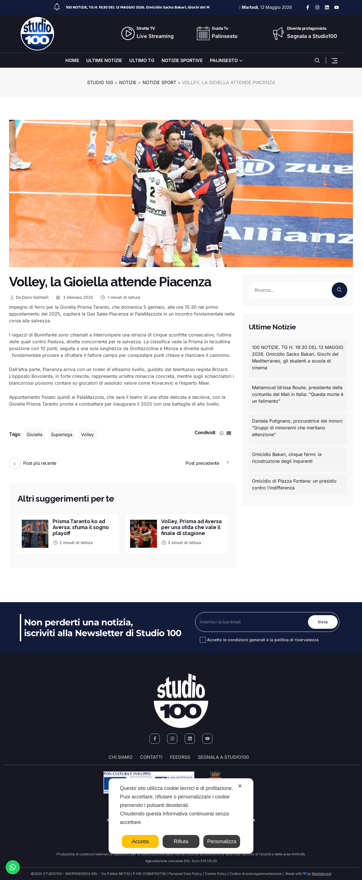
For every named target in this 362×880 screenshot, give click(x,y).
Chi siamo (120, 757)
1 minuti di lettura (120, 297)
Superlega (61, 434)
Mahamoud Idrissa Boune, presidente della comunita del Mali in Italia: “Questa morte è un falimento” (297, 394)
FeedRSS (180, 757)
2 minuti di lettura (73, 542)
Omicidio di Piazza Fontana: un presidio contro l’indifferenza (294, 484)
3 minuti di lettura (181, 542)
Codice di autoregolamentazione (255, 874)
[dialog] (181, 816)
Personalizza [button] (221, 841)
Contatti (151, 757)
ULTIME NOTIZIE (104, 60)
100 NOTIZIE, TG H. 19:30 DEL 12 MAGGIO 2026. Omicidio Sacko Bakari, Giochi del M (138, 7)
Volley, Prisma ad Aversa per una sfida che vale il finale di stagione (191, 527)
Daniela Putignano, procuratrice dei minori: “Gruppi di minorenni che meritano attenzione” (297, 427)
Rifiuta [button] (181, 841)
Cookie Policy (216, 874)
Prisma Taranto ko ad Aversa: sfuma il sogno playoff (81, 527)
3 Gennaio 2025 (74, 297)
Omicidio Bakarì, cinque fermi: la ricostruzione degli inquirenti (287, 457)
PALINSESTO (224, 60)
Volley (87, 434)
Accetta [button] (140, 841)
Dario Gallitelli (29, 297)
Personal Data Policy (185, 874)
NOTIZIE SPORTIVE (182, 60)
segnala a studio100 (223, 757)
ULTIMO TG (141, 60)
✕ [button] (240, 786)
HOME (72, 60)
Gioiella (34, 434)
